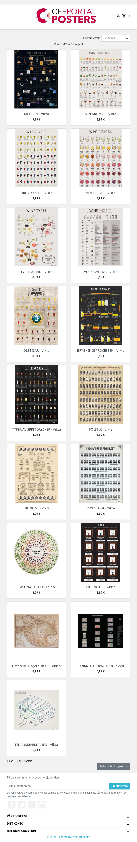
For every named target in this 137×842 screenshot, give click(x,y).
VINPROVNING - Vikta (100, 272)
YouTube (31, 804)
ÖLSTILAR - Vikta (36, 350)
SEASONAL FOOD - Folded (36, 587)
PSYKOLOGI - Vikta (100, 508)
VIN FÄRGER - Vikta (100, 193)
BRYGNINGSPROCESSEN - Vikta (100, 350)
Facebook (12, 804)
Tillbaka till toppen (114, 766)
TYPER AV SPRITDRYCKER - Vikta (36, 429)
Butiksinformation (21, 831)
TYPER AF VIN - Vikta (36, 272)
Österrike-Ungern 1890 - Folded (36, 666)
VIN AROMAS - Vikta (100, 114)
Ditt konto (15, 823)
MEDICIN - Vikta (36, 114)
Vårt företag (17, 816)
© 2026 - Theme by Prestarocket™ (68, 837)
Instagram (41, 804)
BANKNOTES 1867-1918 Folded (100, 666)
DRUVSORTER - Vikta (36, 193)
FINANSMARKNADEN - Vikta (36, 744)
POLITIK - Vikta (100, 429)
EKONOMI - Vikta (36, 508)
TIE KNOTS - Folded (101, 587)
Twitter (22, 804)
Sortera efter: (91, 38)
